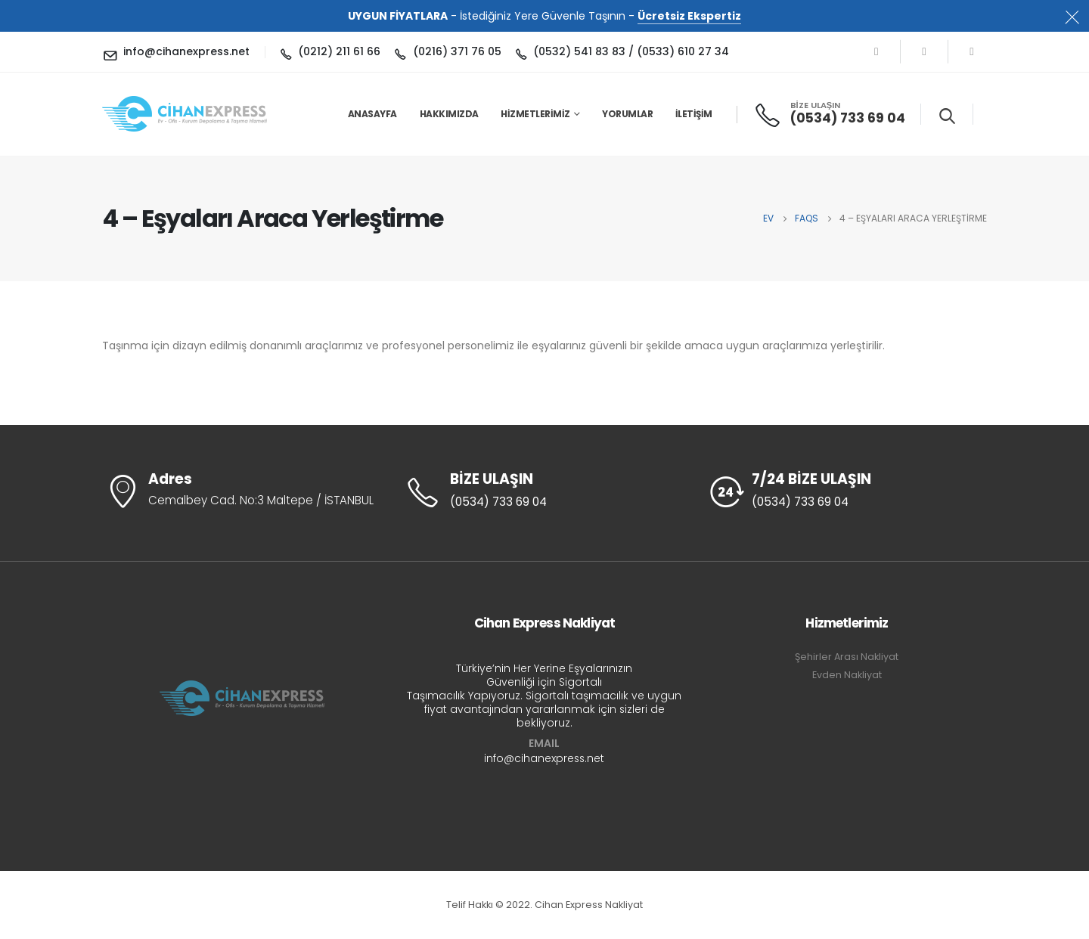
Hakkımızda (449, 113)
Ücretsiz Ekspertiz (689, 15)
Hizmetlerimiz (535, 113)
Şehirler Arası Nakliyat (846, 656)
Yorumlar (627, 113)
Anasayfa (372, 113)
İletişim (693, 113)
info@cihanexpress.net (544, 758)
